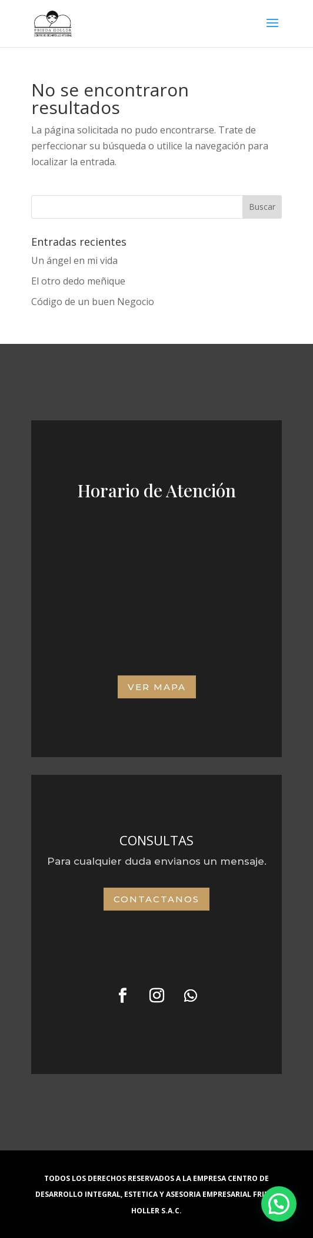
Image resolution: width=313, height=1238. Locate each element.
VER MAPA (157, 686)
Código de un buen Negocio (92, 301)
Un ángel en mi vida (74, 260)
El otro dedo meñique (78, 281)
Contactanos (156, 899)
